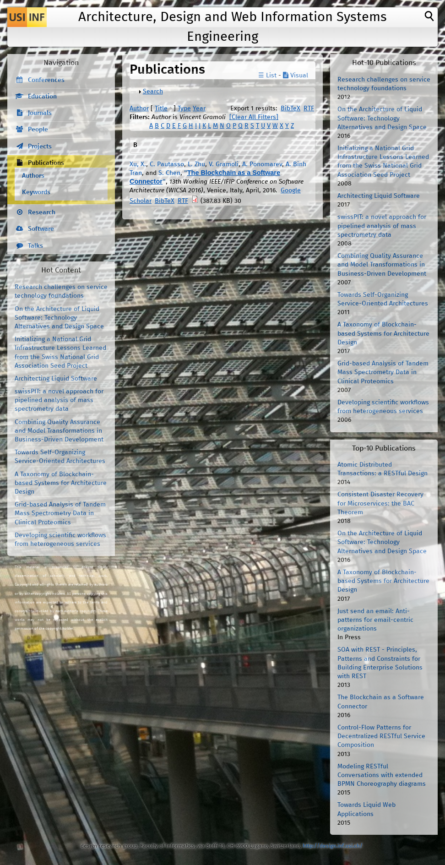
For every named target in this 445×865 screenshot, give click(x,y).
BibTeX (290, 108)
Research (41, 212)
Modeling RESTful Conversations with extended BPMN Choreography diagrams (381, 775)
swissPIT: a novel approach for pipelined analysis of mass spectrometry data (59, 400)
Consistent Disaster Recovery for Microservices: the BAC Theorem (380, 503)
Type (184, 108)
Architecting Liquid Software (56, 378)
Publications (46, 163)
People (38, 129)
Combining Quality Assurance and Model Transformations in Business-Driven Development (59, 431)
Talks (35, 246)
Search (153, 91)
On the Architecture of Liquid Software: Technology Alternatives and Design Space (59, 318)
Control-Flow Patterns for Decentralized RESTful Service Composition (381, 736)
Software (41, 229)
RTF (309, 108)
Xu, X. (138, 164)
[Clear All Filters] (253, 117)
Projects (40, 146)
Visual (295, 75)
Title (161, 108)
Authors (33, 176)
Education (42, 96)
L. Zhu (196, 164)
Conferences (46, 80)
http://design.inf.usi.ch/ (333, 846)
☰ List (267, 75)
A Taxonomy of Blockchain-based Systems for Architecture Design (61, 483)
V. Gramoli (224, 164)
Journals (40, 113)
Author (139, 108)
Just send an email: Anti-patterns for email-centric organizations (375, 620)
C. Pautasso (167, 164)
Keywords (36, 192)
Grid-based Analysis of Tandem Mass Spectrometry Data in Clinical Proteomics (60, 513)
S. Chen (169, 173)
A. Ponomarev (262, 164)
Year (199, 108)
